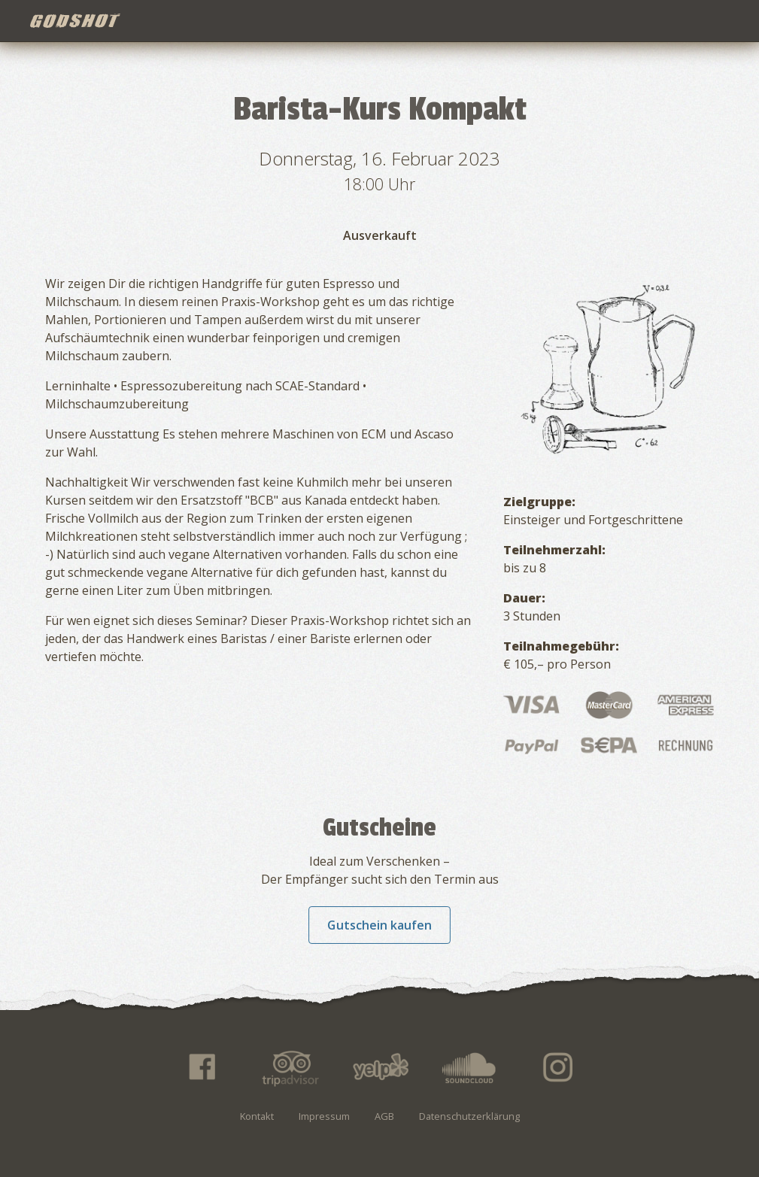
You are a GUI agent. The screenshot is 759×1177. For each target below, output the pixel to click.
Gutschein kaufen (379, 925)
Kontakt (257, 1116)
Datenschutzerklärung (469, 1116)
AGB (384, 1116)
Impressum (324, 1116)
